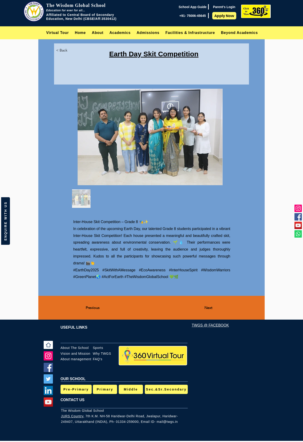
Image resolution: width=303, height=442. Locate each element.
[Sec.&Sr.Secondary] (166, 389)
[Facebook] (298, 217)
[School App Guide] (192, 7)
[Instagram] (298, 208)
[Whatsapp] (298, 234)
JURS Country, (72, 416)
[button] (98, 32)
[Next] (200, 307)
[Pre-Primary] (76, 389)
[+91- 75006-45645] (192, 15)
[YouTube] (298, 225)
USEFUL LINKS (74, 327)
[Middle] (131, 389)
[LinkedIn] (48, 390)
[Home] (48, 345)
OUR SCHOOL (73, 379)
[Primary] (105, 389)
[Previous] (101, 307)
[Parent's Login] (224, 7)
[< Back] (65, 50)
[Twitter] (48, 379)
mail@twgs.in (167, 422)
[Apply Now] (224, 15)
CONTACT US (73, 400)
